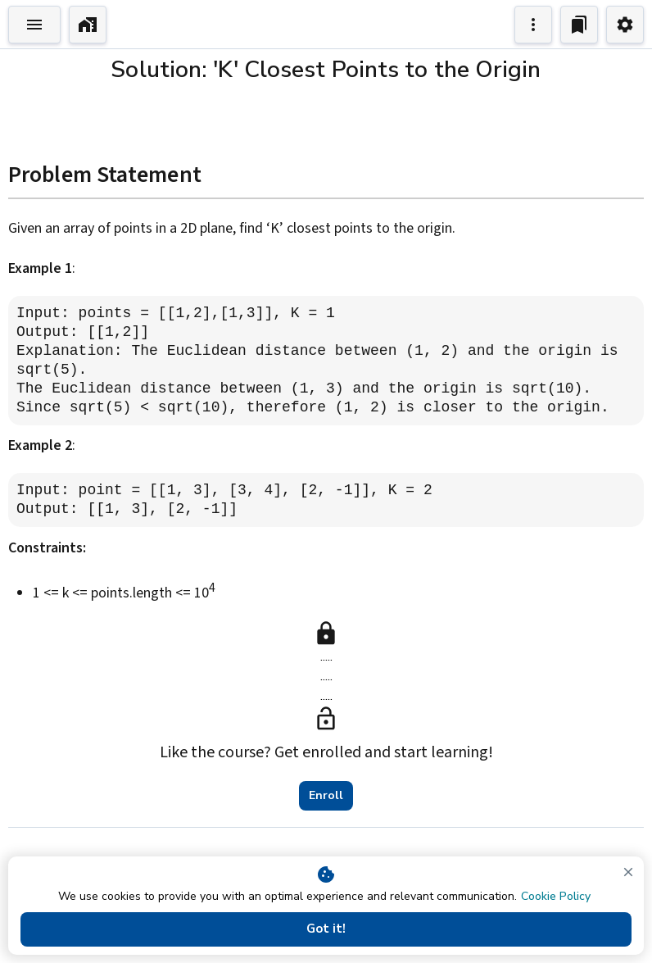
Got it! (326, 929)
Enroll (326, 796)
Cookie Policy (556, 896)
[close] (628, 872)
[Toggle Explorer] (34, 24)
